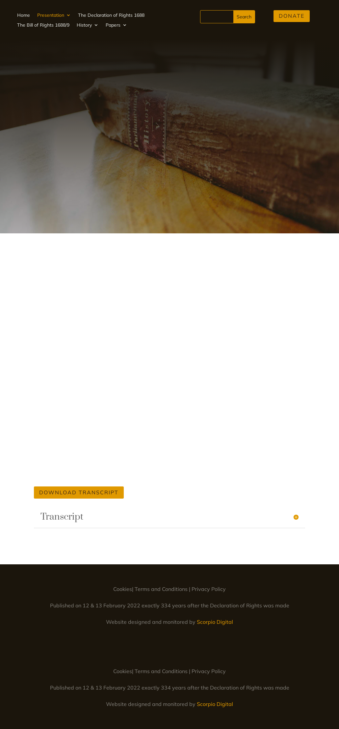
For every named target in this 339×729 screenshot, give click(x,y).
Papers (113, 25)
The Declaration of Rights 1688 (111, 15)
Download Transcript (78, 492)
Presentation (50, 15)
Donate (291, 15)
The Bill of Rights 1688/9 (43, 25)
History (84, 25)
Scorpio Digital (215, 622)
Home (23, 15)
